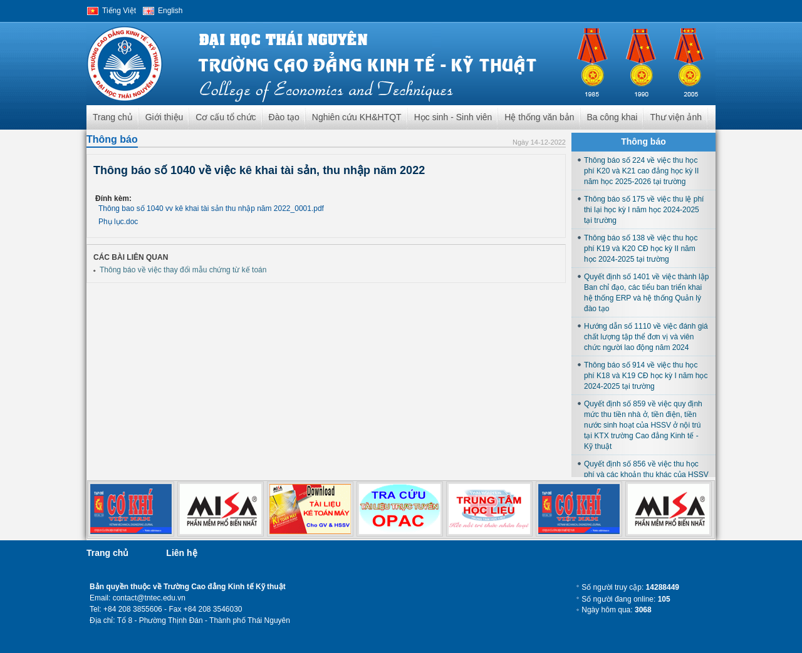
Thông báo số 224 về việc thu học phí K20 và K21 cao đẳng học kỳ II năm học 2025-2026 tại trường (641, 171)
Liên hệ (181, 553)
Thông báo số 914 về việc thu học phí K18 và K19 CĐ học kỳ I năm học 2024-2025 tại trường (645, 376)
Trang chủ (113, 117)
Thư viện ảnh (676, 117)
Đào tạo (284, 117)
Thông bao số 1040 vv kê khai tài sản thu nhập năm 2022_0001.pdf (211, 208)
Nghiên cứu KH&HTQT (357, 117)
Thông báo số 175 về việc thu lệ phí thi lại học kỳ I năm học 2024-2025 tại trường (644, 210)
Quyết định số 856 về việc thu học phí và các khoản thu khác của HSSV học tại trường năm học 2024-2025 (646, 475)
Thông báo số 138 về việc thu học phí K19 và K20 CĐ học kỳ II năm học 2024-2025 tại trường (640, 249)
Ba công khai (612, 117)
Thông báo (112, 139)
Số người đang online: (625, 599)
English (170, 10)
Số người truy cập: (630, 587)
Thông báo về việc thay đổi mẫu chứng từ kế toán (183, 269)
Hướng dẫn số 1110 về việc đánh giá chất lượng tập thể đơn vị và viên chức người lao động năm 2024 (646, 337)
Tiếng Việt (119, 10)
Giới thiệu (164, 117)
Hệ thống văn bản (539, 117)
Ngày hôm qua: (616, 609)
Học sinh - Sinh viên (453, 117)
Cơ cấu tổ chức (225, 117)
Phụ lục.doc (118, 221)
